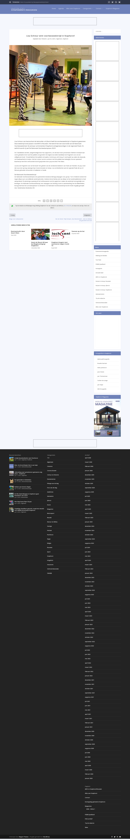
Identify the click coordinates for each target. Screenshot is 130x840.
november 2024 (89, 531)
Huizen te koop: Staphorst (104, 291)
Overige (49, 527)
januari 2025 (88, 523)
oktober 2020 (89, 741)
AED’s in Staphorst (101, 278)
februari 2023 (89, 621)
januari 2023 (88, 626)
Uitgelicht (50, 561)
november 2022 (89, 634)
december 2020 (89, 732)
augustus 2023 (89, 596)
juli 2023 (87, 600)
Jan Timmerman (102, 377)
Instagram (99, 269)
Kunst (49, 506)
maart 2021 (88, 720)
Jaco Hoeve (100, 373)
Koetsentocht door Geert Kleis (18, 233)
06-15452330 (67, 207)
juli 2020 (87, 754)
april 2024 (88, 561)
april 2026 (88, 459)
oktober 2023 (89, 587)
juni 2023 (87, 604)
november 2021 (89, 685)
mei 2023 (87, 608)
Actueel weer (99, 274)
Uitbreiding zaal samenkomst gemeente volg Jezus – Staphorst (28, 474)
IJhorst (49, 502)
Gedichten (50, 493)
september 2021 (90, 694)
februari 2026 (89, 467)
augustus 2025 (89, 493)
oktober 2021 (89, 690)
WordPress (46, 838)
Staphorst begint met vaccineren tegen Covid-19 (60, 245)
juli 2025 (87, 497)
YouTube (98, 261)
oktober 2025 (89, 484)
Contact (98, 10)
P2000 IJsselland (100, 265)
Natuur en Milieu (52, 523)
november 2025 (89, 480)
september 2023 (90, 591)
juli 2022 (87, 651)
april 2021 (88, 715)
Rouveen (49, 549)
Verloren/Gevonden (101, 304)
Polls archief (88, 820)
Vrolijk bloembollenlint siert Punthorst (26, 459)
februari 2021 (89, 724)
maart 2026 (88, 463)
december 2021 (89, 681)
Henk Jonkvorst (102, 369)
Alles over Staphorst (73, 10)
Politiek (49, 531)
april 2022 (88, 664)
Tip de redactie (100, 299)
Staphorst (65, 40)
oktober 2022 (89, 638)
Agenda (61, 10)
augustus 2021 (89, 698)
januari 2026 (88, 472)
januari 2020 (88, 779)
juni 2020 (87, 758)
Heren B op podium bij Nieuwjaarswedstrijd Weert (34, 2)
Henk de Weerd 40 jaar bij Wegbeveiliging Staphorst (39, 245)
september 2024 (90, 540)
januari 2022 (88, 677)
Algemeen (59, 40)
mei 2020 (87, 762)
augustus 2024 (89, 544)
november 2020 (89, 737)
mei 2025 (87, 506)
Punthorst (29, 461)
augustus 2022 (89, 647)
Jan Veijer (100, 386)
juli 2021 (87, 702)
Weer (86, 828)
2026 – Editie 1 (90, 810)
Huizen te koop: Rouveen (103, 282)
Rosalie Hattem (102, 364)
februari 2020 (89, 775)
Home (54, 10)
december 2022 (89, 630)
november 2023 (89, 583)
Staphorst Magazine (112, 10)
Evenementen (24, 498)
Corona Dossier (51, 472)
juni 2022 (87, 655)
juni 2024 (87, 553)
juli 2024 (87, 549)
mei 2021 (87, 711)
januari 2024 (88, 574)
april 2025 (88, 510)
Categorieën (87, 10)
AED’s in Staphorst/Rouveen (93, 790)
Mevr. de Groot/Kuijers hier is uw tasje (26, 466)
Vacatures (50, 566)
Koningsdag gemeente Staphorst (95, 803)
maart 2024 (88, 566)
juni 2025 (87, 502)
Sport (49, 553)
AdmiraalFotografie (103, 360)
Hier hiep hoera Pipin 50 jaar (23, 503)
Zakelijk (49, 574)
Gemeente (50, 497)
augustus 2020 (89, 749)
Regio (49, 540)
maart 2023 (88, 617)
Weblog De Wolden (101, 257)
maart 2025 (88, 514)
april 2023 (88, 613)
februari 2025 (89, 519)
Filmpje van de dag (53, 484)
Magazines (88, 807)
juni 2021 (87, 707)
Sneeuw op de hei (78, 232)
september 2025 (90, 489)
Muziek (49, 519)
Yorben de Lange (102, 382)
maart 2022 (88, 668)
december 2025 (89, 476)
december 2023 (89, 578)
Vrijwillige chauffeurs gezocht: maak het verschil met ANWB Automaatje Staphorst (29, 510)
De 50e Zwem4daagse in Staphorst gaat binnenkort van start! (26, 495)
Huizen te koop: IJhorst (103, 287)
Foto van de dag (52, 489)
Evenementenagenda (102, 252)
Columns (49, 467)
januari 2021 (88, 728)
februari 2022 (89, 673)
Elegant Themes (23, 838)
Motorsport (50, 514)
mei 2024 (87, 557)
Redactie (44, 40)
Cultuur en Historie (53, 476)
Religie (49, 544)
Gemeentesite (100, 295)
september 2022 (90, 643)
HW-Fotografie (101, 390)
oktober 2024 (89, 536)
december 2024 (89, 527)
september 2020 (90, 745)
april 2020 (88, 767)
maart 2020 (88, 771)
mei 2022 (87, 660)
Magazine (50, 510)
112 (48, 459)
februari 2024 (89, 570)
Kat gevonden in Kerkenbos (22, 481)
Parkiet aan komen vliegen (22, 488)
